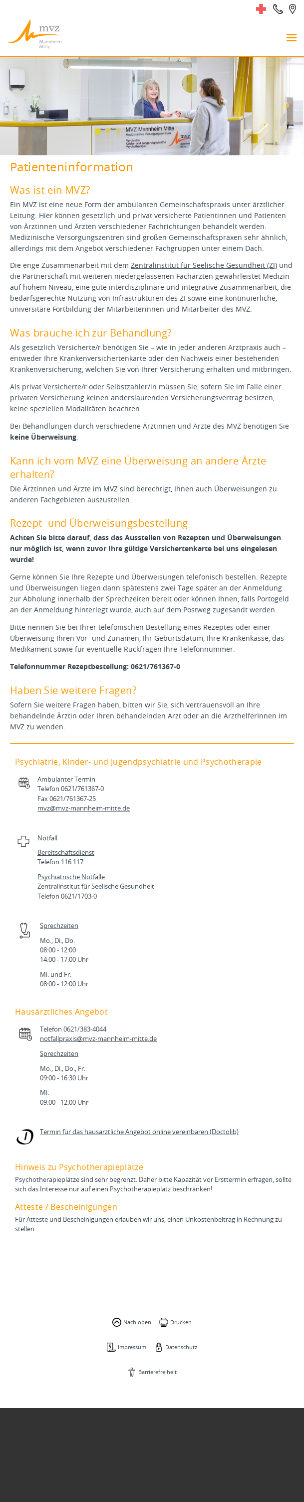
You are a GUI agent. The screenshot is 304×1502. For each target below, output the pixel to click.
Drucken (181, 1322)
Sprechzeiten (59, 926)
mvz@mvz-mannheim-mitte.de (83, 808)
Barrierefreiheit (157, 1372)
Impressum (132, 1347)
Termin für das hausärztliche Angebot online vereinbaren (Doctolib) (139, 1132)
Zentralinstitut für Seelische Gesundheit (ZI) (204, 265)
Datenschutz (181, 1347)
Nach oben (137, 1322)
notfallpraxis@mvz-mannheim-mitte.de (98, 1039)
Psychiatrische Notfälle (71, 877)
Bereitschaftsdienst (65, 852)
